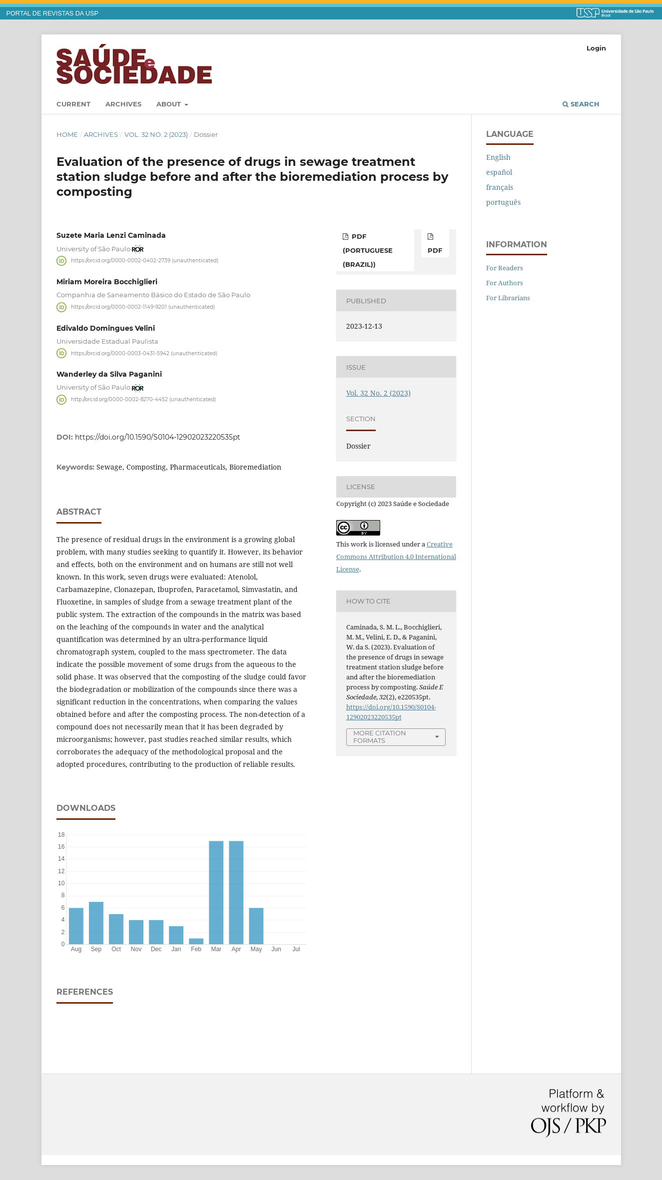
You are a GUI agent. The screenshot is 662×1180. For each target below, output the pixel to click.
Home (67, 134)
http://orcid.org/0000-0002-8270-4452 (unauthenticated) (143, 399)
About (169, 104)
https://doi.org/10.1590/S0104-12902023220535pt (157, 437)
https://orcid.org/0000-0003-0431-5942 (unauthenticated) (144, 353)
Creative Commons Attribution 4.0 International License (396, 557)
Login (596, 48)
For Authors (504, 282)
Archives (123, 104)
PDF (435, 250)
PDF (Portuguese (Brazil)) (368, 250)
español (499, 172)
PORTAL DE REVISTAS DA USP (52, 13)
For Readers (504, 267)
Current (73, 104)
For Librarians (508, 297)
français (499, 187)
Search (581, 104)
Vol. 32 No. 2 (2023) (156, 134)
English (498, 157)
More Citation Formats (379, 736)
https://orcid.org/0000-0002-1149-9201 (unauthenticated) (143, 307)
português (503, 202)
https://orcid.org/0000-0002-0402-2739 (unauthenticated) (144, 260)
